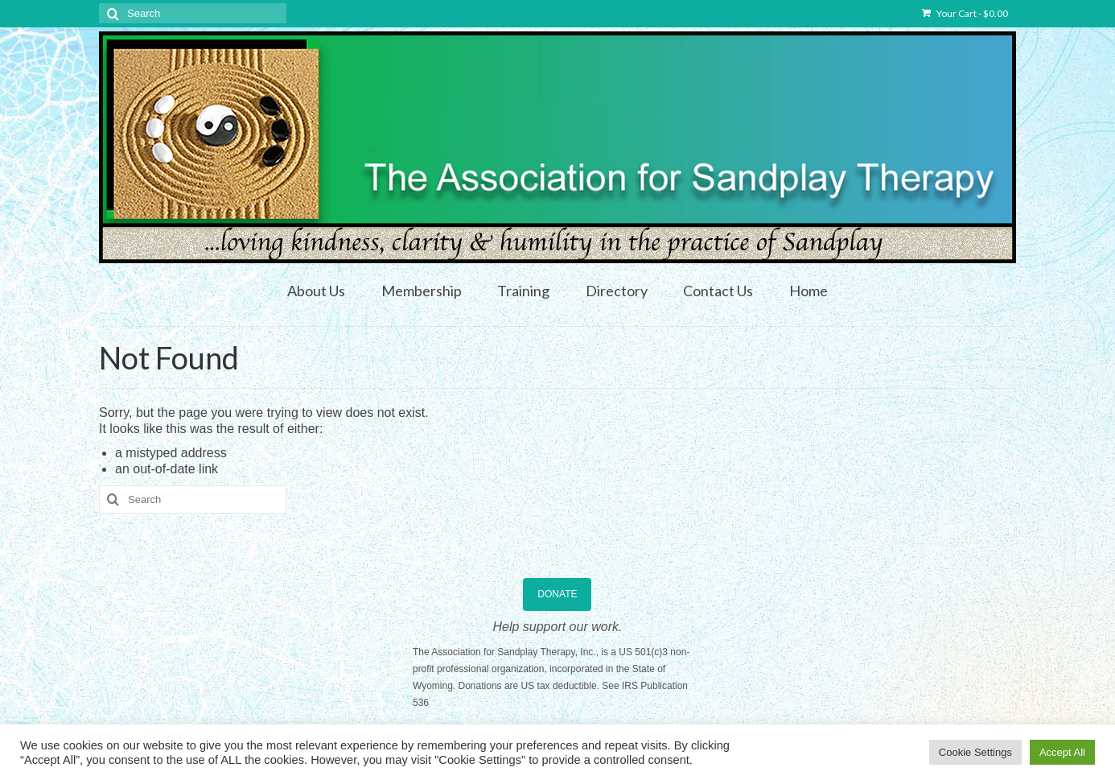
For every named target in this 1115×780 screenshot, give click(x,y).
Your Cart (965, 13)
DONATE (557, 594)
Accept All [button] (1062, 752)
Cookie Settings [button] (975, 752)
